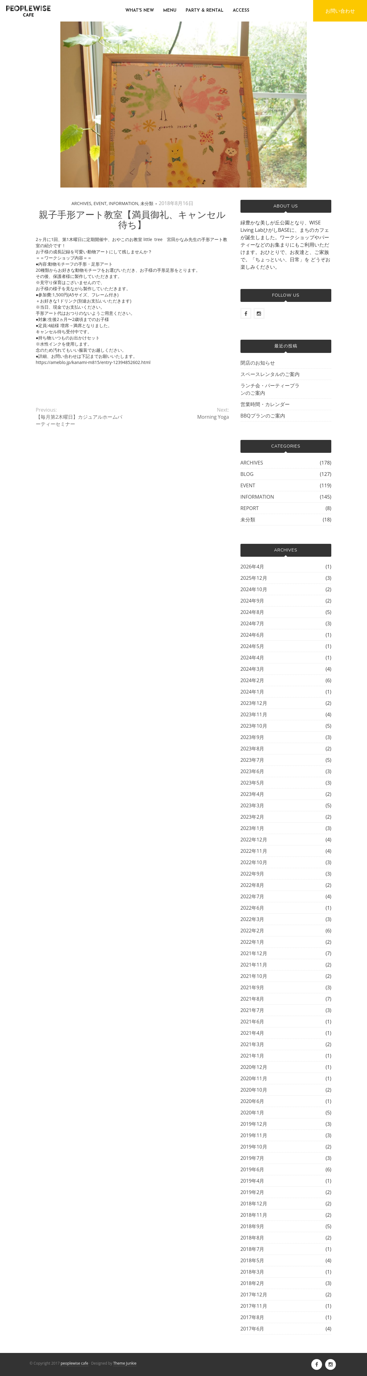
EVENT (100, 203)
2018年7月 (252, 1249)
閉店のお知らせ (257, 362)
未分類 (146, 203)
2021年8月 (252, 998)
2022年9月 (252, 873)
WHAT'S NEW (139, 10)
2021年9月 (252, 987)
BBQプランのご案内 (262, 415)
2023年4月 (252, 794)
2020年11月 (253, 1078)
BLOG (247, 474)
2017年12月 (253, 1294)
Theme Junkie (125, 1363)
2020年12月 (253, 1067)
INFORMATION (123, 203)
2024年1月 (252, 691)
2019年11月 (253, 1135)
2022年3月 (252, 919)
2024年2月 (252, 680)
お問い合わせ (340, 10)
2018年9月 (252, 1226)
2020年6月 (252, 1101)
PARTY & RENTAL (205, 10)
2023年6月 (252, 771)
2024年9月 (252, 600)
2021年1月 (252, 1055)
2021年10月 (253, 976)
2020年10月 (253, 1089)
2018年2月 (252, 1283)
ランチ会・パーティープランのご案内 (270, 389)
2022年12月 (253, 839)
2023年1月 (252, 828)
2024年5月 (252, 646)
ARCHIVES (81, 203)
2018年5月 (252, 1260)
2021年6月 (252, 1021)
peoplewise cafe (74, 1363)
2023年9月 (252, 737)
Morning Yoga (213, 416)
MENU (169, 10)
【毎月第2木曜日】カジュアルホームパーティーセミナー (79, 420)
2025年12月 (253, 578)
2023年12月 (253, 703)
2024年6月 (252, 634)
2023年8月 (252, 748)
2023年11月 (253, 714)
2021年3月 (252, 1044)
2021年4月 (252, 1033)
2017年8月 (252, 1317)
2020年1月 (252, 1112)
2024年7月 (252, 623)
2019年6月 (252, 1169)
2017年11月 (253, 1306)
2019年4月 (252, 1180)
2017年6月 (252, 1328)
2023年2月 (252, 816)
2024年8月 (252, 612)
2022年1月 (252, 942)
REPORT (249, 508)
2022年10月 (253, 862)
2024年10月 (253, 589)
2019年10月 (253, 1146)
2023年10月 (253, 725)
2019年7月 (252, 1158)
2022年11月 (253, 851)
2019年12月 (253, 1124)
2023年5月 (252, 782)
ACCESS (241, 10)
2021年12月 (253, 953)
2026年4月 (252, 566)
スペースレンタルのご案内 (270, 374)
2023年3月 (252, 805)
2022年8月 (252, 885)
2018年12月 (253, 1203)
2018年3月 (252, 1271)
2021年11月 (253, 964)
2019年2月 (252, 1192)
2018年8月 (252, 1237)
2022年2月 (252, 930)
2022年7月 (252, 896)
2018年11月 (253, 1215)
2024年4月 (252, 657)
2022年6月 (252, 907)
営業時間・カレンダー (265, 404)
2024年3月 (252, 669)
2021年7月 (252, 1010)
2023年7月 (252, 760)
